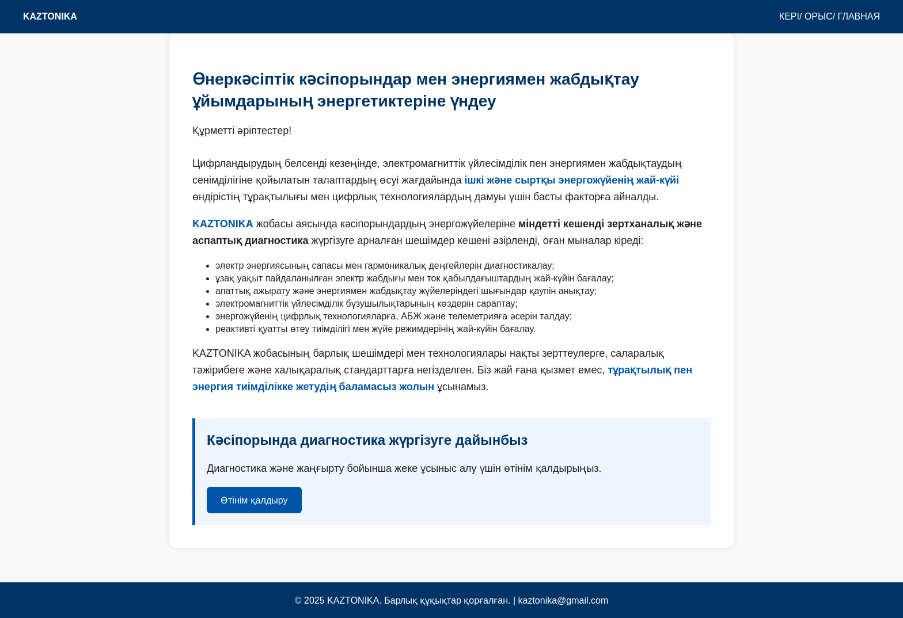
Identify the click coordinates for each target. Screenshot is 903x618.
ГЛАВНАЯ (859, 16)
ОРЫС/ (820, 16)
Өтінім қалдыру (254, 500)
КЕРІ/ (790, 16)
